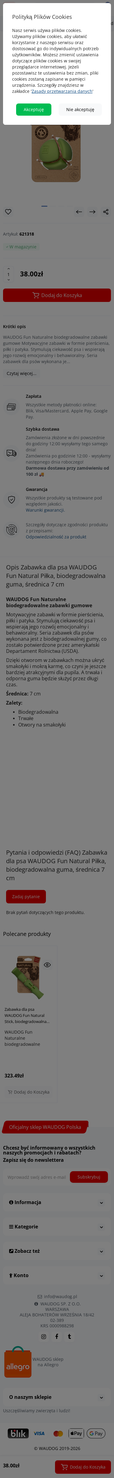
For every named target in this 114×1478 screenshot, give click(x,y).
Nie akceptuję (80, 109)
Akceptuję (34, 109)
